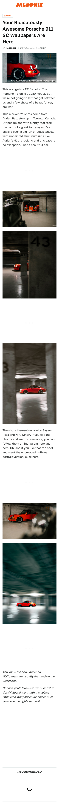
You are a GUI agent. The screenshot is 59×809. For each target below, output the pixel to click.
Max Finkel (11, 48)
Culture (7, 16)
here (42, 443)
